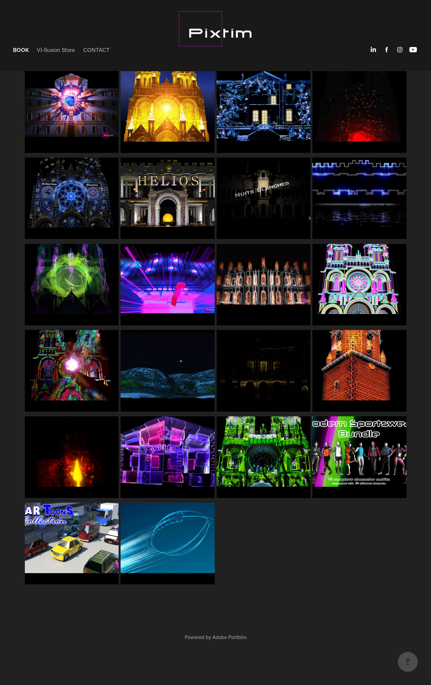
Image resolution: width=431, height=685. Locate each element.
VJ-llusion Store (56, 49)
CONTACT (96, 49)
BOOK (21, 49)
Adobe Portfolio (229, 637)
